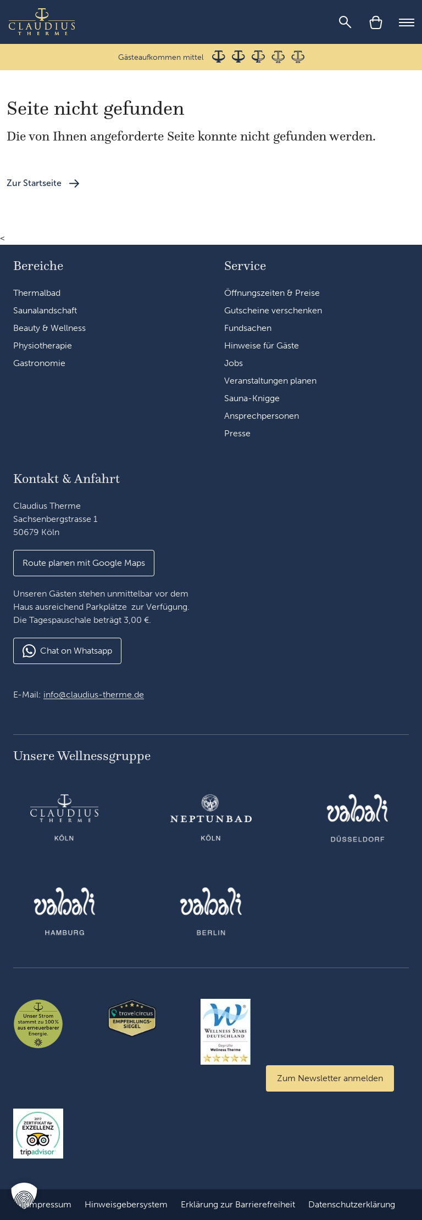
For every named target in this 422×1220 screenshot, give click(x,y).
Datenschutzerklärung (351, 1204)
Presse (237, 433)
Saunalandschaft (45, 310)
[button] (24, 1196)
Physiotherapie (42, 345)
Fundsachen (247, 328)
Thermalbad (36, 293)
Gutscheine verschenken (273, 310)
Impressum (49, 1204)
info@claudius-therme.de (93, 694)
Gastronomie (39, 363)
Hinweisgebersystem (126, 1204)
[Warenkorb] (375, 22)
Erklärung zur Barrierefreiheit (238, 1204)
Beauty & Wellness (49, 328)
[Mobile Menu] (406, 22)
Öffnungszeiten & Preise (272, 293)
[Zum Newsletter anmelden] (330, 1078)
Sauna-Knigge (252, 398)
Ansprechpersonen (261, 416)
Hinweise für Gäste (261, 345)
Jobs (233, 363)
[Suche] (345, 22)
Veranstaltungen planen (270, 380)
